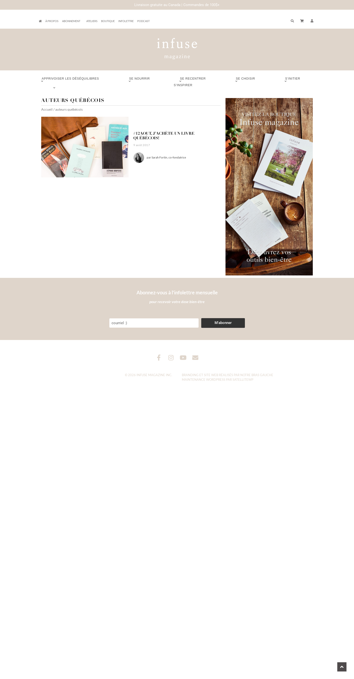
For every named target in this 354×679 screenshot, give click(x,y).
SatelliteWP (243, 379)
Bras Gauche (262, 375)
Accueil (47, 109)
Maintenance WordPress (203, 379)
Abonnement (72, 21)
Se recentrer (193, 80)
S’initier (292, 80)
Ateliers (91, 21)
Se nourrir (139, 80)
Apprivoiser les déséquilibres (70, 80)
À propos (51, 21)
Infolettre (126, 21)
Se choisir (245, 80)
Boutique (108, 21)
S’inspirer (183, 86)
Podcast (143, 21)
